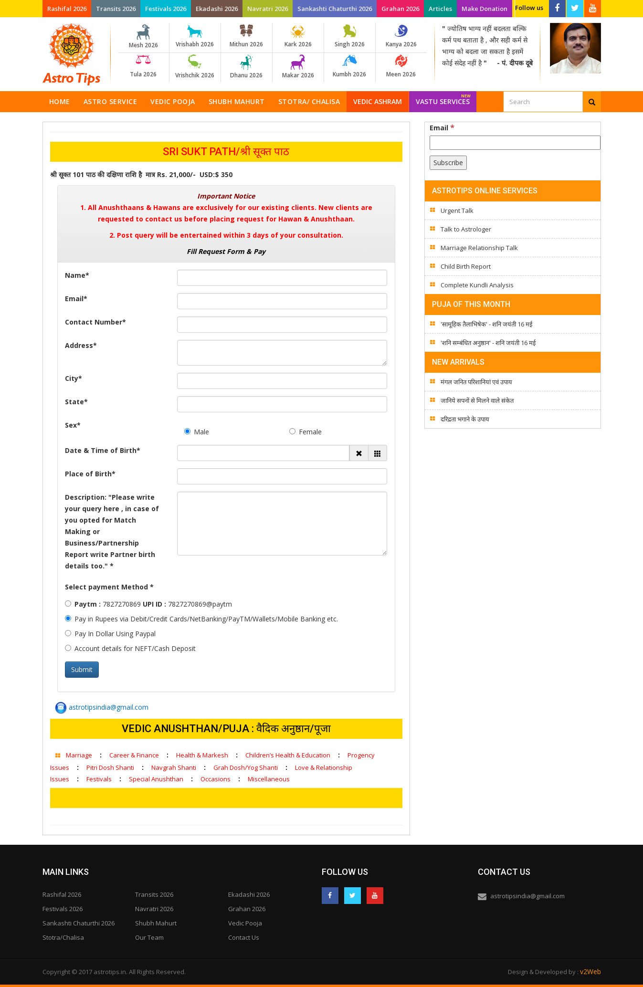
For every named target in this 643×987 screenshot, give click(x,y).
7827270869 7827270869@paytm (148, 604)
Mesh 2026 (143, 36)
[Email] (515, 143)
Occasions (215, 779)
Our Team (149, 937)
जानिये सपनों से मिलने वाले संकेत (477, 400)
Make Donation (484, 8)
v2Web (590, 971)
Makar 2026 (298, 66)
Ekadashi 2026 (217, 8)
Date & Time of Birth (102, 450)
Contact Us (243, 937)
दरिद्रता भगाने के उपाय (465, 419)
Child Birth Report (466, 266)
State (76, 401)
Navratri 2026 (267, 8)
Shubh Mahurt (237, 101)
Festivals (99, 779)
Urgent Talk (457, 210)
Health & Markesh (202, 755)
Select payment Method (109, 586)
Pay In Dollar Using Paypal (110, 633)
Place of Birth (90, 473)
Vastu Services (443, 98)
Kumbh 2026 (349, 66)
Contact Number (95, 321)
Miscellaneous (269, 779)
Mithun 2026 (246, 36)
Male (196, 431)
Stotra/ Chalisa (309, 101)
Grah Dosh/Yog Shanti (245, 767)
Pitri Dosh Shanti (110, 767)
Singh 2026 (349, 36)
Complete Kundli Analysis (477, 285)
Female (305, 431)
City (73, 378)
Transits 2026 (116, 8)
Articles (440, 8)
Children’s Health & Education (287, 755)
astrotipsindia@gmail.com (101, 707)
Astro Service (110, 101)
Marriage (79, 755)
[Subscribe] (448, 163)
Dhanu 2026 (246, 66)
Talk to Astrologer (466, 229)
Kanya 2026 (401, 36)
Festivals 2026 (165, 8)
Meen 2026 (401, 66)
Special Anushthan (156, 779)
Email (76, 298)
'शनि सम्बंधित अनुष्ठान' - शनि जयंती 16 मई (488, 342)
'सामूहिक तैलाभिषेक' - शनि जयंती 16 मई (486, 324)
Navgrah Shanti (173, 767)
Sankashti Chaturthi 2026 (334, 8)
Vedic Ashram (377, 101)
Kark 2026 (298, 36)
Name (77, 275)
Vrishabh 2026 (195, 36)
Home (59, 101)
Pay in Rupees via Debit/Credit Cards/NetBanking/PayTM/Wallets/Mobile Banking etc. (201, 618)
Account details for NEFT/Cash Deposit (130, 648)
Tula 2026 (143, 66)
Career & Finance (134, 755)
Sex (73, 425)
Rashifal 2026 (66, 8)
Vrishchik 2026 (195, 66)
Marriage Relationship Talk (479, 247)
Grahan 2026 (400, 8)
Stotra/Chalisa (63, 937)
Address (81, 345)
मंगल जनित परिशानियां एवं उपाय (476, 382)
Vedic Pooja (172, 101)
